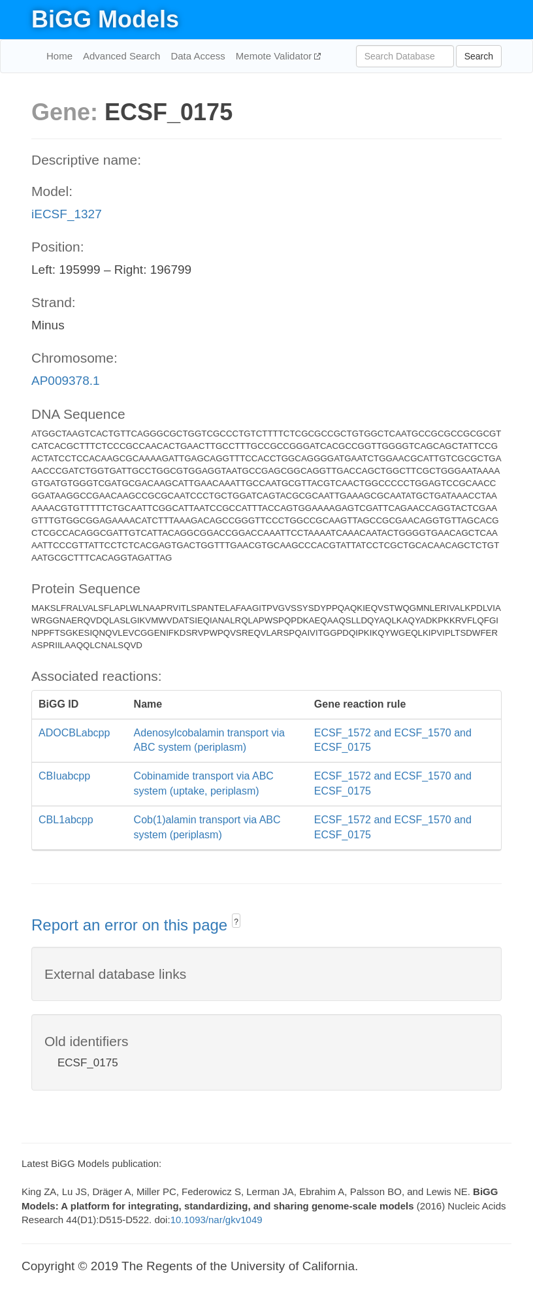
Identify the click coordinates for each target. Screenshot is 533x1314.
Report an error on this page (131, 925)
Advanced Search (121, 55)
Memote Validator (275, 55)
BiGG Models (105, 19)
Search (478, 56)
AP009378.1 (65, 380)
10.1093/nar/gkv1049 (216, 1219)
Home (59, 55)
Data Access (197, 55)
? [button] (236, 922)
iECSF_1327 (66, 214)
